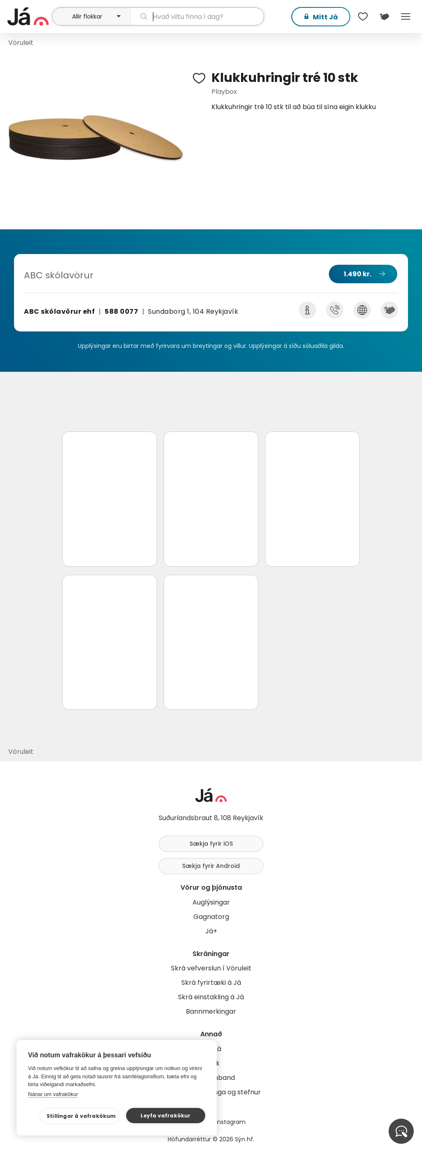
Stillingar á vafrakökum (81, 1115)
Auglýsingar (211, 902)
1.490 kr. (357, 274)
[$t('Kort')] (384, 16)
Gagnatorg (211, 916)
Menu (405, 16)
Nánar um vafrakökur (53, 1094)
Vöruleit (20, 42)
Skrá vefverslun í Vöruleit (211, 968)
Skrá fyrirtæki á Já (211, 982)
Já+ (211, 931)
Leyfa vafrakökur (165, 1115)
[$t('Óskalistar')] (363, 16)
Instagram (231, 1122)
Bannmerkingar (211, 1011)
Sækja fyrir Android (211, 866)
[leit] (197, 16)
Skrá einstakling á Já (211, 997)
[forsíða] (28, 16)
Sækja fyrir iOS (211, 844)
